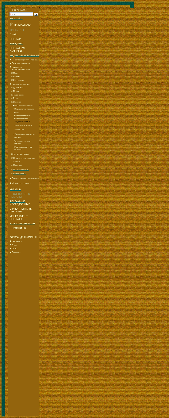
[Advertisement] (24, 322)
